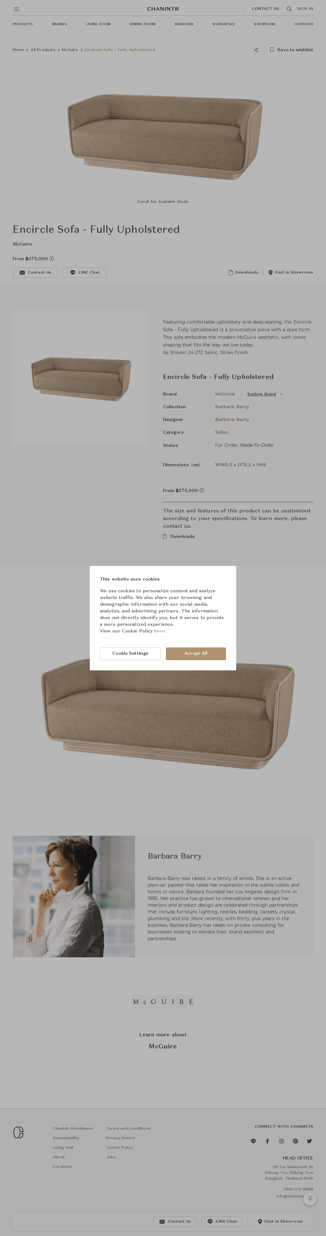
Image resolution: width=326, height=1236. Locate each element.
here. (160, 631)
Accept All (195, 653)
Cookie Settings (130, 653)
